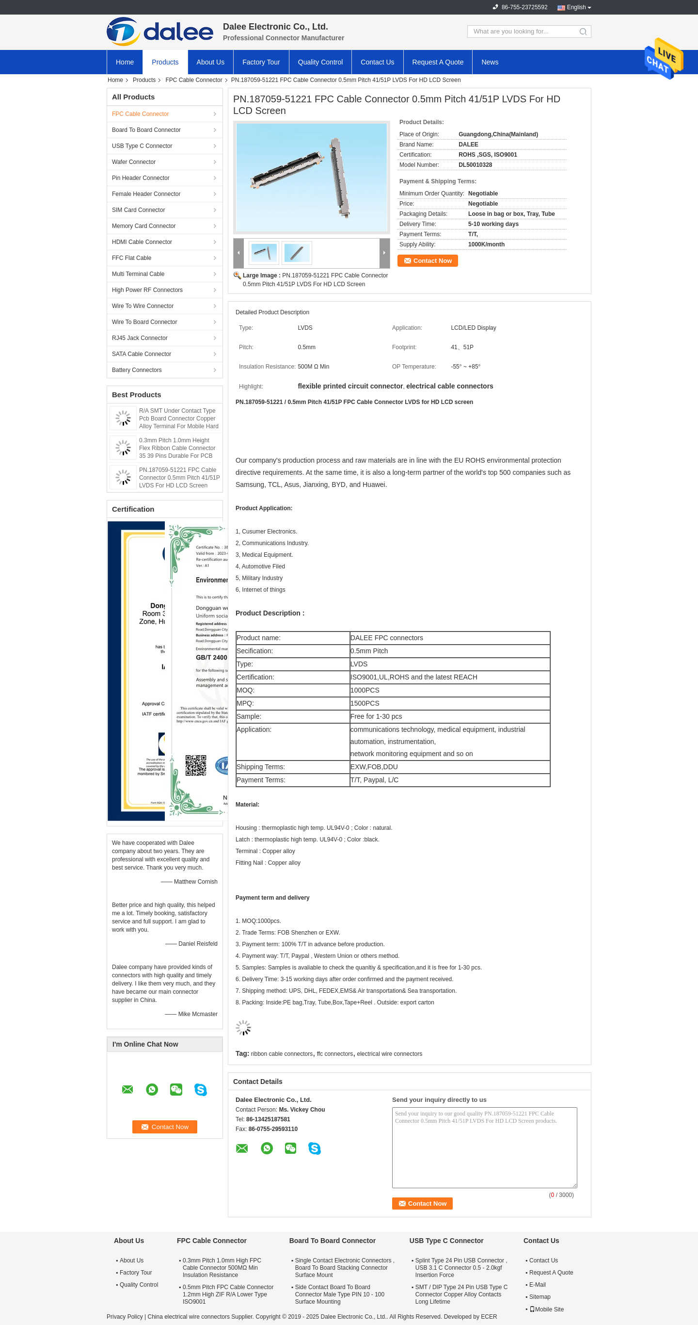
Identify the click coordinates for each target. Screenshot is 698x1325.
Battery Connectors (137, 370)
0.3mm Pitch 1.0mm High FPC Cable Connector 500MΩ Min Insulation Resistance (222, 1267)
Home (125, 62)
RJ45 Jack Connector (140, 338)
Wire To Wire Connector (143, 306)
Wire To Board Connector (144, 322)
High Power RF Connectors (147, 290)
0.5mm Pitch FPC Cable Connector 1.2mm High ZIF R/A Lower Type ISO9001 (228, 1294)
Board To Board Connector (146, 130)
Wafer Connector (134, 162)
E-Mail (537, 1284)
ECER (489, 1316)
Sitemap (540, 1296)
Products (165, 62)
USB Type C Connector (142, 146)
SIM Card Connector (138, 210)
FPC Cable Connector (193, 80)
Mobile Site (546, 1309)
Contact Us (377, 62)
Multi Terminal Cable (138, 274)
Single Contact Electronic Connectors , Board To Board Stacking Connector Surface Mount (345, 1267)
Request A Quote (438, 62)
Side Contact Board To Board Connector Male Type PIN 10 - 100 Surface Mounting (340, 1294)
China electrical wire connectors (188, 1316)
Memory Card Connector (143, 226)
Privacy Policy (125, 1316)
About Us (211, 62)
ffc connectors (335, 1053)
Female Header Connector (146, 194)
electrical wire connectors (389, 1053)
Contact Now (432, 260)
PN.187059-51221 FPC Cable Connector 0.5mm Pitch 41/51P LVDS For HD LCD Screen (179, 478)
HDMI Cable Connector (142, 242)
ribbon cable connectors (282, 1053)
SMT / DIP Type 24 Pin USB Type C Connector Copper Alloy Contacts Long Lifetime (461, 1294)
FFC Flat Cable (131, 258)
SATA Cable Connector (141, 354)
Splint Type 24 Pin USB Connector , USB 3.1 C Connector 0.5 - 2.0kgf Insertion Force (461, 1267)
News (489, 62)
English (576, 7)
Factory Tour (261, 62)
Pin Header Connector (141, 178)
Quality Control (320, 62)
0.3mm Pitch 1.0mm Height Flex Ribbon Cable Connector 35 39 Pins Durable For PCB (177, 448)
